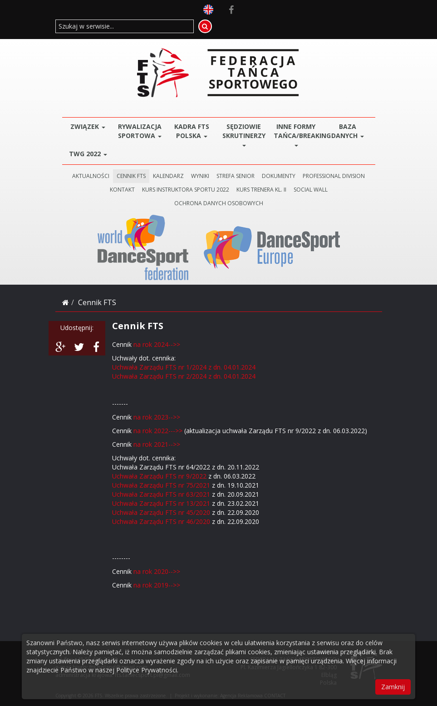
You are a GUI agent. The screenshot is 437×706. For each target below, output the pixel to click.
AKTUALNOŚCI (90, 176)
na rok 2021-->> (156, 444)
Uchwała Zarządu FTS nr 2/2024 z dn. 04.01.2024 (183, 376)
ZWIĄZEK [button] (87, 126)
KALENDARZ (168, 176)
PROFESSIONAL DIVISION (334, 176)
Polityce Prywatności (146, 670)
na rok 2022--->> (157, 430)
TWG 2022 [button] (88, 153)
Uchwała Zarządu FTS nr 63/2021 (161, 494)
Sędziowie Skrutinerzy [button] (243, 134)
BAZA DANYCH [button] (347, 131)
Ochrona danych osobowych (218, 203)
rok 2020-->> (160, 571)
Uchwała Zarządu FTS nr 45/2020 (161, 512)
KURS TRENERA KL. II (261, 189)
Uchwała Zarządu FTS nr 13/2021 (161, 503)
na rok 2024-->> (157, 344)
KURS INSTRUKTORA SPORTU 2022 (185, 189)
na (137, 571)
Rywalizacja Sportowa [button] (140, 131)
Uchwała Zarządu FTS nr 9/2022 (159, 476)
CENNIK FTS (131, 176)
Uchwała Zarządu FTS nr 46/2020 (161, 521)
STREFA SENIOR (235, 176)
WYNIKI (200, 176)
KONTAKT (122, 189)
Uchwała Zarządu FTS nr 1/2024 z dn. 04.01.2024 (183, 367)
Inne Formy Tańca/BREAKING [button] (298, 134)
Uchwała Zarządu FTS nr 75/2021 (161, 485)
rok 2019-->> (160, 585)
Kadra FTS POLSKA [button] (191, 131)
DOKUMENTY (278, 176)
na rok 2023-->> (157, 417)
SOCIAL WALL (311, 189)
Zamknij (393, 686)
